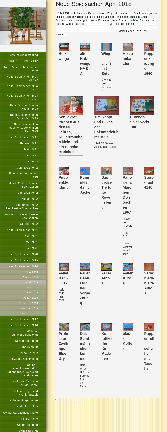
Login (157, 399)
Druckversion (63, 399)
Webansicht (153, 402)
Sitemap (79, 399)
